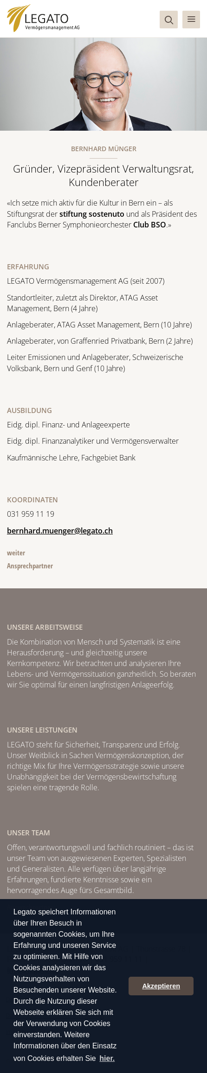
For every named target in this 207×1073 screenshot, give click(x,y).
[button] (191, 19)
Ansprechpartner (30, 565)
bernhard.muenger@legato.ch (60, 531)
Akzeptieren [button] (161, 986)
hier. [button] (107, 1058)
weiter (16, 552)
